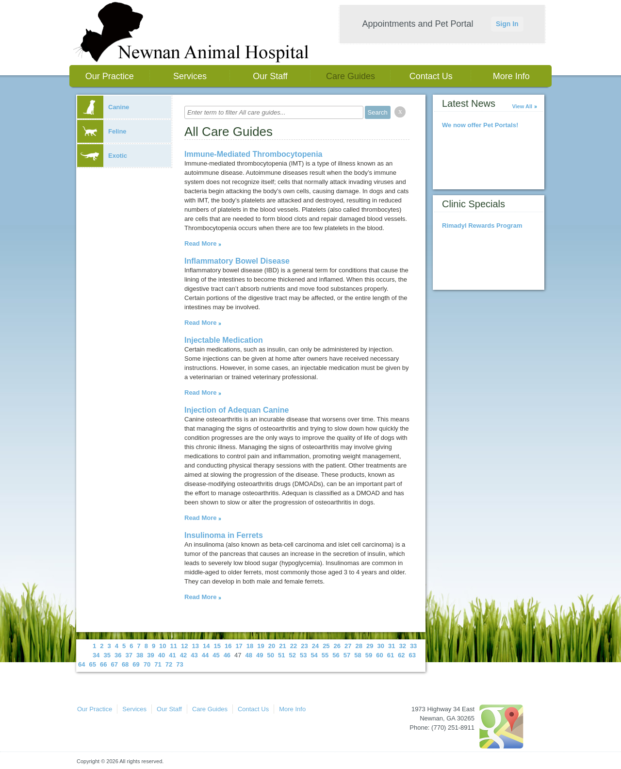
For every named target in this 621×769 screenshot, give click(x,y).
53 (303, 655)
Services (190, 76)
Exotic (102, 155)
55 (325, 655)
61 (390, 655)
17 (238, 646)
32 (402, 646)
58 (357, 655)
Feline (102, 131)
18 (249, 646)
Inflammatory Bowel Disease (237, 261)
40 (161, 655)
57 (346, 655)
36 (117, 655)
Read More (200, 243)
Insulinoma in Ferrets (223, 535)
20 (271, 646)
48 (248, 655)
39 (150, 655)
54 (313, 655)
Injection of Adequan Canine (236, 410)
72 (168, 664)
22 (293, 646)
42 (183, 655)
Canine (103, 107)
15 (216, 646)
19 (260, 646)
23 (304, 646)
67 (114, 664)
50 (270, 655)
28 (359, 646)
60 (379, 655)
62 (401, 655)
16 (228, 646)
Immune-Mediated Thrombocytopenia (253, 154)
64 (81, 664)
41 (172, 655)
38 (139, 655)
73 (179, 664)
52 (292, 655)
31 (391, 646)
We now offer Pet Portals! (480, 125)
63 (412, 655)
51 (281, 655)
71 (157, 664)
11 (173, 646)
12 (184, 646)
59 (368, 655)
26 (337, 646)
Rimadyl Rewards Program (482, 225)
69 (135, 664)
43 (194, 655)
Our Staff (270, 76)
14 (206, 646)
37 (128, 655)
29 (369, 646)
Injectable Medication (223, 340)
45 (215, 655)
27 (347, 646)
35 (106, 655)
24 (315, 646)
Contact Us (431, 76)
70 (147, 664)
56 (335, 655)
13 (195, 646)
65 (92, 664)
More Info (511, 76)
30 (380, 646)
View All (522, 106)
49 (259, 655)
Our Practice (109, 76)
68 (125, 664)
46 (227, 655)
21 (282, 646)
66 (103, 664)
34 (96, 655)
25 (326, 646)
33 (413, 646)
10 (162, 646)
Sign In (507, 24)
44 (205, 655)
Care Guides (350, 76)
